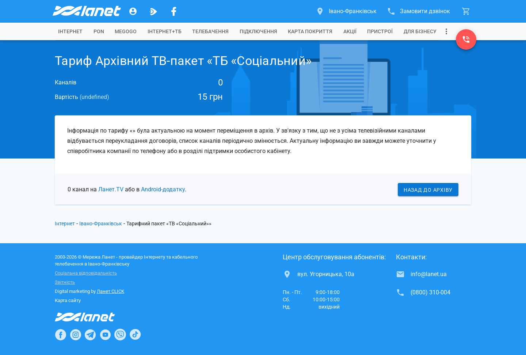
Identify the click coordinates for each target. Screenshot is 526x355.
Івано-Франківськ (100, 223)
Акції (350, 31)
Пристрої (380, 31)
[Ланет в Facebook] (60, 334)
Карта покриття (310, 31)
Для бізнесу (420, 31)
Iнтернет (70, 31)
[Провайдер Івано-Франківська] (86, 11)
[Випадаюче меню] (446, 31)
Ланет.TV (110, 189)
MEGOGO (126, 31)
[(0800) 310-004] (466, 39)
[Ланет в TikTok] (135, 334)
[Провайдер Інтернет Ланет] (93, 317)
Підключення (258, 31)
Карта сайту (68, 300)
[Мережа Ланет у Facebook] (174, 11)
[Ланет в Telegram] (90, 334)
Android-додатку (163, 189)
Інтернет (65, 223)
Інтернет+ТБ (165, 31)
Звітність (65, 282)
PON (99, 31)
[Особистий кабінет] (133, 11)
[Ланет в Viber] (120, 334)
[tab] (70, 31)
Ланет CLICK (110, 291)
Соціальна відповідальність (86, 273)
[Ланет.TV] (153, 11)
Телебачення (210, 31)
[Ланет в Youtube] (105, 334)
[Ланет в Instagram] (75, 334)
